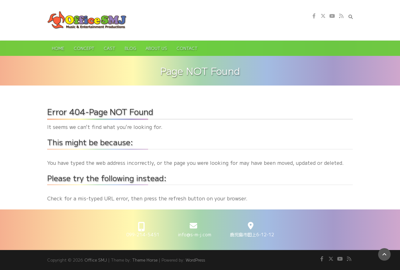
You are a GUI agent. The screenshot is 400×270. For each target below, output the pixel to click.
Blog (130, 48)
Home (58, 48)
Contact (187, 48)
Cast (109, 48)
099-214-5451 (142, 234)
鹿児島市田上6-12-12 (252, 234)
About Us (156, 48)
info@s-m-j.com (194, 234)
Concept (84, 48)
